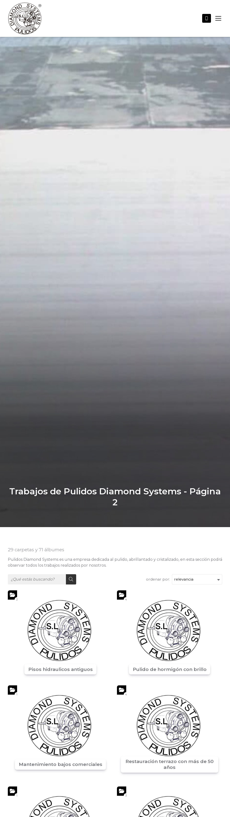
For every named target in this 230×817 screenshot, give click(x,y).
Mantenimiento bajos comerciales (60, 764)
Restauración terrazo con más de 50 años (169, 764)
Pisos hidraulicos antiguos (60, 669)
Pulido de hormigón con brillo (170, 669)
